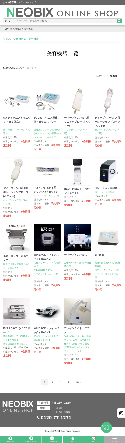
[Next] (78, 382)
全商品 (7, 39)
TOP (5, 28)
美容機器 (28, 28)
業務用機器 (15, 28)
